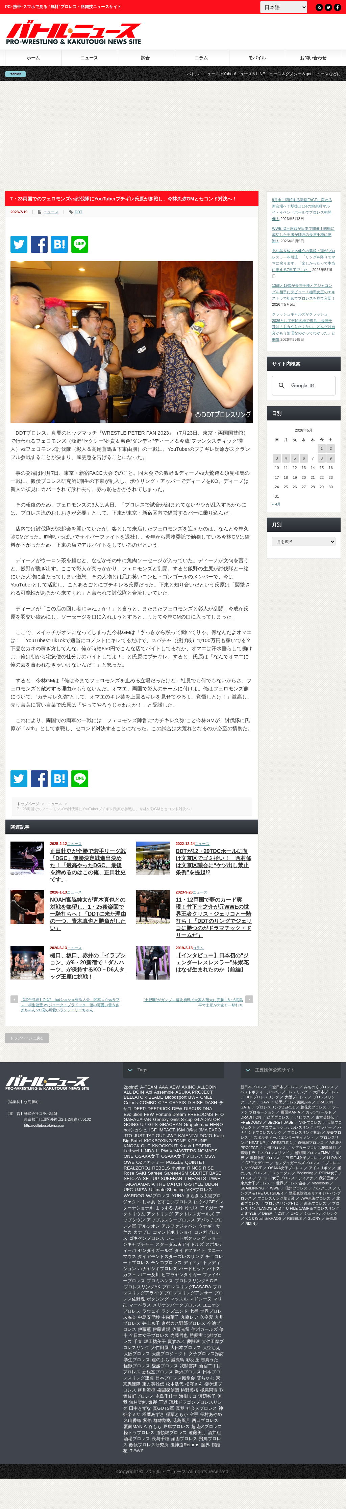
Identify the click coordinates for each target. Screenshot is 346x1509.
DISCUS (192, 1108)
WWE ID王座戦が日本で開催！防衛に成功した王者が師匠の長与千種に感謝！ (303, 234)
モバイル (257, 57)
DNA (207, 1108)
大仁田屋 (160, 1347)
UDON (211, 1184)
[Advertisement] (173, 136)
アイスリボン (320, 1168)
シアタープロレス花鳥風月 (314, 1148)
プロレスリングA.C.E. (197, 1280)
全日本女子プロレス (149, 1335)
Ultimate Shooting (166, 1189)
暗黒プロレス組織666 (293, 1102)
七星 (194, 1311)
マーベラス (140, 1305)
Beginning (305, 1173)
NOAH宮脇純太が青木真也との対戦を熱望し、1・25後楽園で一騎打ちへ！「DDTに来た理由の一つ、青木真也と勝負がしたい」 (88, 914)
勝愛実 (196, 1335)
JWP (171, 1135)
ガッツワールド (319, 1112)
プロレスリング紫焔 (304, 1132)
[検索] (302, 386)
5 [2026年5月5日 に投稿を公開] (295, 458)
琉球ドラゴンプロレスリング (265, 1153)
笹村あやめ (211, 1414)
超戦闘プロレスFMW (312, 1153)
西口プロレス (205, 1420)
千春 (137, 1341)
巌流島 (177, 1359)
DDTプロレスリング (262, 1097)
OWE (129, 1162)
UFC (128, 1189)
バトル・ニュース (166, 1471)
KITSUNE (197, 1140)
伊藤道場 (161, 1329)
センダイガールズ (155, 1250)
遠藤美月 (197, 1432)
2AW (265, 1102)
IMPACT (166, 1129)
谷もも (155, 1426)
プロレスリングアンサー (188, 1292)
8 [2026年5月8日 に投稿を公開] (322, 458)
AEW (175, 1087)
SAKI (141, 1173)
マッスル (179, 1298)
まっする (164, 1207)
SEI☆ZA (132, 1178)
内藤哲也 (179, 1335)
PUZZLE (174, 1162)
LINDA (147, 1150)
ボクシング (158, 1298)
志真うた (209, 1359)
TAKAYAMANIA (139, 1184)
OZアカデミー (150, 1162)
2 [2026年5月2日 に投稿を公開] (331, 448)
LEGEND (202, 1145)
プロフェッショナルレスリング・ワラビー (296, 1127)
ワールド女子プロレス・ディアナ (285, 1178)
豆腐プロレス (176, 1426)
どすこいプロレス (174, 1201)
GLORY (313, 1218)
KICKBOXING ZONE (165, 1140)
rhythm (179, 1168)
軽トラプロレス (139, 1432)
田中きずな (140, 1408)
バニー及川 (149, 1274)
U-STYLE (193, 1184)
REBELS (161, 1168)
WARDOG (134, 1195)
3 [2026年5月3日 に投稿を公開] (277, 458)
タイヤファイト (190, 1250)
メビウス (302, 1117)
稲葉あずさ (153, 1414)
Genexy (161, 1119)
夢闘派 (193, 1341)
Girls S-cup (181, 1119)
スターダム (281, 1173)
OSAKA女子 (147, 1156)
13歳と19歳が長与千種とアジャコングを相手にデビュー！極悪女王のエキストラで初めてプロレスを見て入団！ (303, 291)
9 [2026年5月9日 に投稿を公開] (331, 458)
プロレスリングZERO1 (275, 1107)
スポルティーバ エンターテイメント (284, 1137)
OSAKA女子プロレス (182, 1156)
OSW (210, 1156)
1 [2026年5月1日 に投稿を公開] (322, 448)
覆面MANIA (135, 1426)
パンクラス (322, 1188)
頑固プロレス (184, 1438)
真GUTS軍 (163, 1408)
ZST (281, 1213)
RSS (319, 7)
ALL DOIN (134, 1092)
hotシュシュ (136, 1129)
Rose (129, 1173)
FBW (149, 1114)
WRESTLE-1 (281, 1143)
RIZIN (250, 1224)
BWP (193, 1097)
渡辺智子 (207, 1396)
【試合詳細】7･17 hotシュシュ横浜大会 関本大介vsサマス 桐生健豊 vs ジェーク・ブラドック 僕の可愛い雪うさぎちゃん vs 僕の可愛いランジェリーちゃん (70, 1004)
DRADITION (251, 1117)
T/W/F (214, 1178)
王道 (163, 1402)
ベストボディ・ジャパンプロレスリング (274, 1092)
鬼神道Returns (184, 1444)
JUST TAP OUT (149, 1135)
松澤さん (194, 1384)
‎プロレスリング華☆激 (276, 1198)
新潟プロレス (188, 1371)
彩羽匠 (192, 1359)
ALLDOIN (207, 1087)
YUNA (178, 1195)
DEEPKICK (158, 1108)
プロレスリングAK (142, 1286)
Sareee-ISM (176, 1173)
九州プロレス (275, 1148)
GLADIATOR (207, 1119)
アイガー (209, 1207)
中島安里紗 (149, 1317)
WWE (274, 1188)
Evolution (133, 1114)
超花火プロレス (206, 1426)
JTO (128, 1135)
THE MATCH (169, 1184)
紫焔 (147, 1420)
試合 (145, 57)
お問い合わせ (313, 57)
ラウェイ (151, 1311)
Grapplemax (195, 1124)
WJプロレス (158, 1195)
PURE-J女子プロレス (303, 1158)
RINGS (194, 1168)
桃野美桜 (189, 1390)
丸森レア (189, 1317)
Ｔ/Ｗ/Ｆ (137, 1450)
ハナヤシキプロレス (157, 1268)
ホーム (33, 57)
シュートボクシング (185, 1238)
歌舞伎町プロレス (265, 1158)
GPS (152, 1124)
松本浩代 (174, 1384)
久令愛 (206, 1317)
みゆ (179, 1207)
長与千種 (160, 1438)
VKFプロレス (200, 1189)
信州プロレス (296, 1188)
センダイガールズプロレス (297, 1163)
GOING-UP (135, 1124)
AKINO (188, 1087)
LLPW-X (164, 1150)
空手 (194, 1414)
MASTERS (185, 1150)
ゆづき (191, 1207)
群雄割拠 (162, 1420)
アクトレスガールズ (194, 1213)
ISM (181, 1129)
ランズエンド (175, 1311)
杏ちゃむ (205, 1377)
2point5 (131, 1087)
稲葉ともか (177, 1414)
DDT (78, 212)
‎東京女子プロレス (255, 1183)
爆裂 (152, 1402)
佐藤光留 (181, 1329)
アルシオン (149, 1226)
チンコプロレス (166, 1262)
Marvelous (320, 1183)
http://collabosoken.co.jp (44, 1125)
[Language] (283, 7)
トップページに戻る (27, 1038)
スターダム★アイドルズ (179, 1244)
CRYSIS (177, 1102)
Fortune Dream (171, 1114)
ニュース (89, 57)
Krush (185, 1145)
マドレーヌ (201, 1298)
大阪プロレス (137, 1353)
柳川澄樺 (146, 1390)
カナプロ (142, 1232)
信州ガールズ (204, 1329)
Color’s (131, 1102)
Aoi (149, 1092)
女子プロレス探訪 (206, 1353)
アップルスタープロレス (171, 1220)
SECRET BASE (205, 1173)
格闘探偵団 (168, 1390)
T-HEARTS (195, 1178)
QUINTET (195, 1162)
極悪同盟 (209, 1390)
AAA (163, 1087)
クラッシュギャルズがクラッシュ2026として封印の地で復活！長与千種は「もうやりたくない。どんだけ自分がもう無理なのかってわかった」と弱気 (303, 326)
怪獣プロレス (137, 1365)
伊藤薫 (144, 1329)
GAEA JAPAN (137, 1119)
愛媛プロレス (165, 1365)
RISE (208, 1168)
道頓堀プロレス (171, 1432)
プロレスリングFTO (281, 1203)
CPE (162, 1102)
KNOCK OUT (137, 1145)
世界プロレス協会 (291, 1183)
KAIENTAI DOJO (195, 1135)
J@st (192, 1129)
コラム (201, 57)
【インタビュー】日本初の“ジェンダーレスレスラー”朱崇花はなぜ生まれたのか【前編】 (212, 962)
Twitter (328, 7)
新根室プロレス (157, 1371)
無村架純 (138, 1402)
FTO (219, 1114)
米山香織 (132, 1420)
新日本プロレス (254, 1087)
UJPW (140, 1189)
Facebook (337, 7)
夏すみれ (176, 1341)
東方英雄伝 (153, 1384)
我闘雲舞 (188, 1365)
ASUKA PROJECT (194, 1092)
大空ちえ (211, 1347)
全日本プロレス (285, 1087)
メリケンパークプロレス (177, 1305)
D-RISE (195, 1102)
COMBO (148, 1102)
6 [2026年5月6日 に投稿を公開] (304, 458)
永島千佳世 (166, 1396)
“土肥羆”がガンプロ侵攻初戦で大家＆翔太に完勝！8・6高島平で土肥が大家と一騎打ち (193, 1002)
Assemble (164, 1092)
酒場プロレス (137, 1438)
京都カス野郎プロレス (183, 1323)
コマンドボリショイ (172, 1232)
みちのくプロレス (319, 1087)
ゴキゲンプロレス (146, 1238)
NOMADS (208, 1150)
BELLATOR (135, 1097)
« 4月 (276, 504)
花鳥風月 (181, 1420)
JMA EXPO (210, 1129)
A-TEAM (148, 1087)
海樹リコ (188, 1396)
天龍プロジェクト (169, 1353)
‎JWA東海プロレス (315, 1198)
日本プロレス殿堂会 (175, 1377)
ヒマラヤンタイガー (181, 1274)
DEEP (139, 1108)
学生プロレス (137, 1359)
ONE (128, 1156)
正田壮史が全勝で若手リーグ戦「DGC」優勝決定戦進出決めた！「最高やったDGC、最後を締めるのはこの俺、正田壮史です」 (88, 865)
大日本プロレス (185, 1347)
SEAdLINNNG (252, 1188)
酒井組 (214, 1432)
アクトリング (160, 1213)
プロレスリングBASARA (186, 1286)
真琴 (180, 1408)
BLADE (155, 1097)
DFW (177, 1108)
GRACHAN (170, 1124)
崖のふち (160, 1359)
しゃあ (148, 1201)
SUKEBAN (171, 1178)
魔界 (205, 1444)
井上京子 (151, 1323)
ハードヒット (192, 1268)
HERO (216, 1124)
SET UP (151, 1178)
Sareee (155, 1173)
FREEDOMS (200, 1114)
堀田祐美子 (155, 1341)
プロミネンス (160, 1280)
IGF (153, 1129)
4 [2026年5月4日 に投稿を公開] (286, 458)
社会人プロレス (201, 1408)
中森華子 (170, 1317)
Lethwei (131, 1150)
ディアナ (192, 1262)
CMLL (206, 1097)
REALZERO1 (137, 1168)
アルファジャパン (179, 1226)
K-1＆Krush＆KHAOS (263, 1218)
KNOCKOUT (165, 1145)
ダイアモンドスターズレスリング (171, 1256)
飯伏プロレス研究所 (149, 1444)
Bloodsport (176, 1097)
